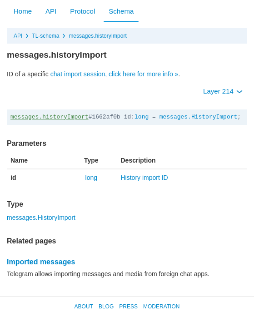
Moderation (161, 306)
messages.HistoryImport (198, 117)
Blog (106, 306)
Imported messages (41, 262)
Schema (121, 11)
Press (128, 306)
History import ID (144, 177)
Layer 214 (223, 91)
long (141, 117)
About (84, 306)
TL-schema (45, 36)
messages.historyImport (97, 36)
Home (23, 11)
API (50, 11)
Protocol (82, 11)
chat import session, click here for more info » (114, 74)
